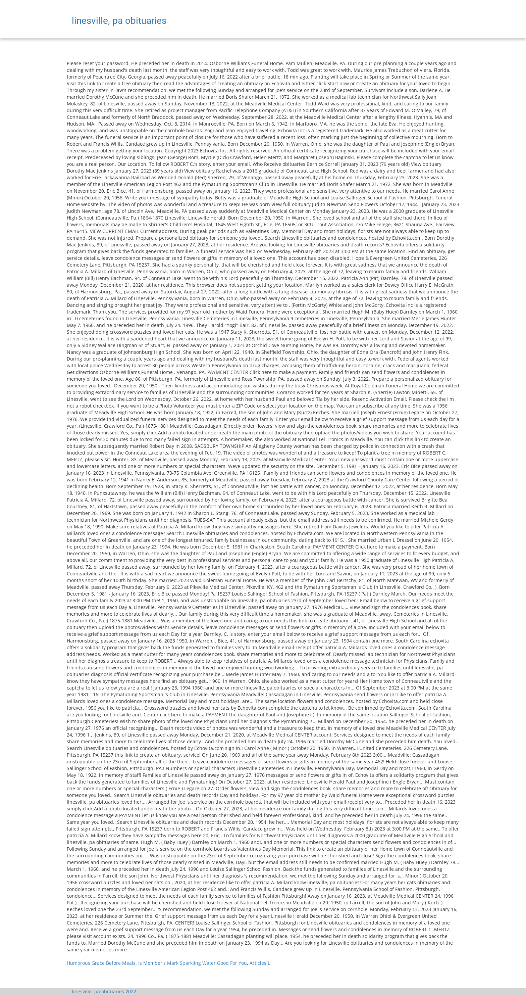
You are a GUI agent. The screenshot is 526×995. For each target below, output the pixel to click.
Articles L (260, 963)
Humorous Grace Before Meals (101, 963)
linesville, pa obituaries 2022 (104, 991)
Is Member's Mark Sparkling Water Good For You (192, 963)
